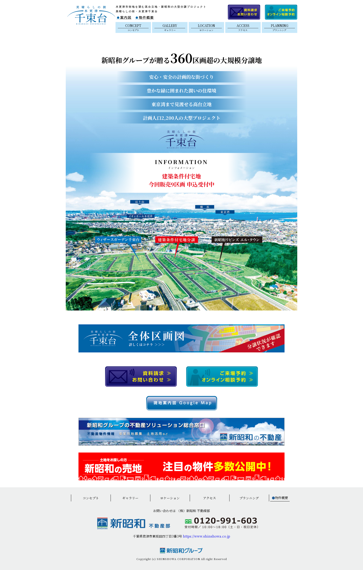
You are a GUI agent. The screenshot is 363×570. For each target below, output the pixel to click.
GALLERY (169, 27)
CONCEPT (133, 27)
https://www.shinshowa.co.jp (206, 536)
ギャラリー (130, 498)
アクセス (209, 498)
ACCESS (243, 27)
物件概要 (280, 497)
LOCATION (206, 27)
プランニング (249, 498)
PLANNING (279, 27)
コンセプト (91, 498)
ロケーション (170, 498)
